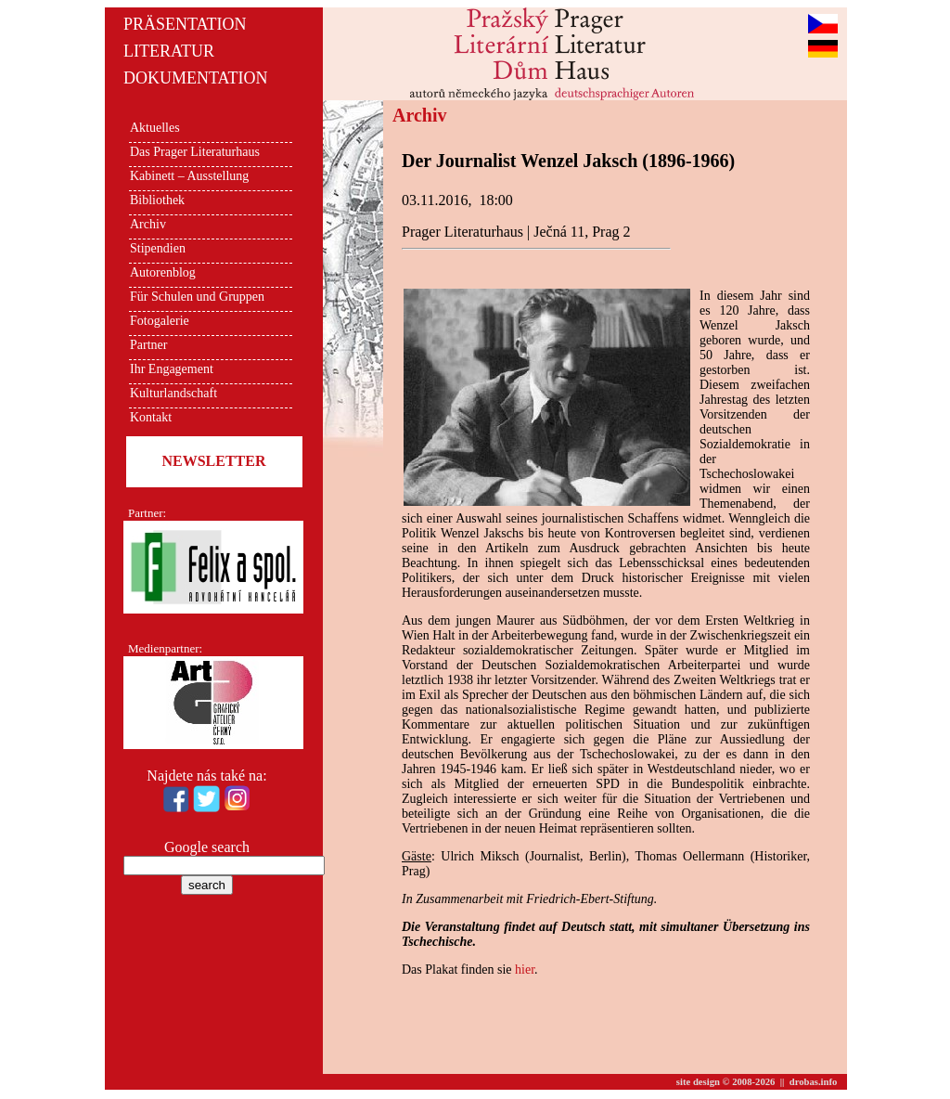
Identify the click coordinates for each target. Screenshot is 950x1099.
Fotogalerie (159, 321)
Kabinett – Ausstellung (189, 176)
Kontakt (151, 417)
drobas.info (814, 1082)
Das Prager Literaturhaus (195, 152)
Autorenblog (163, 272)
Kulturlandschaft (173, 393)
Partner (148, 345)
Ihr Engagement (171, 369)
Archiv (148, 224)
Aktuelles (155, 128)
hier (524, 969)
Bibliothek (157, 200)
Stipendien (158, 248)
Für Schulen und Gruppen (197, 297)
